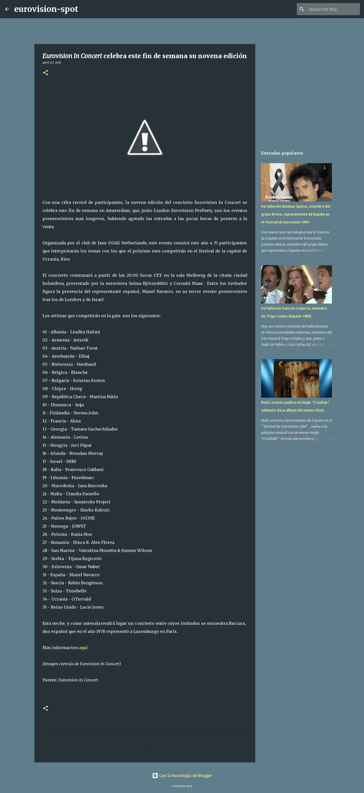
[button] (45, 73)
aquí (84, 647)
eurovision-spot (46, 9)
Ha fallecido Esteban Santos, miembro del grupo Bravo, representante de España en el (295, 214)
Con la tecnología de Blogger (182, 775)
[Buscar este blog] (333, 9)
